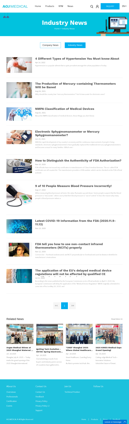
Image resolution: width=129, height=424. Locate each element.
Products (49, 6)
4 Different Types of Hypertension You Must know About (77, 58)
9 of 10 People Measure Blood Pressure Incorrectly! (73, 186)
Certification (11, 401)
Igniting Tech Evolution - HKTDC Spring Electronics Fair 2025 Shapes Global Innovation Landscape (49, 350)
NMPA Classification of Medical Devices (64, 109)
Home (38, 6)
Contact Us (40, 392)
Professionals (12, 397)
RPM (61, 6)
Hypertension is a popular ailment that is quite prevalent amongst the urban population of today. (71, 66)
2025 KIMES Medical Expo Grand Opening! (109, 348)
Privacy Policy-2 (42, 406)
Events (9, 406)
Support (39, 410)
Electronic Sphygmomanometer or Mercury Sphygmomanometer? (67, 133)
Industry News (68, 29)
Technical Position (72, 392)
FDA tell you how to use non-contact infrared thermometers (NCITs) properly (69, 245)
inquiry (110, 6)
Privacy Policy (41, 401)
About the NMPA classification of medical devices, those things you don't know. (65, 116)
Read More (117, 319)
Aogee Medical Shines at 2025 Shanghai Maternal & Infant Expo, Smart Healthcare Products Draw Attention (19, 349)
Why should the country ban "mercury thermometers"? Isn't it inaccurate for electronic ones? (70, 94)
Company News (50, 45)
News (70, 6)
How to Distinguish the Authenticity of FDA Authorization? (78, 160)
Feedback (40, 397)
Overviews (11, 392)
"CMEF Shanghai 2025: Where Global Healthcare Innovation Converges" (78, 349)
